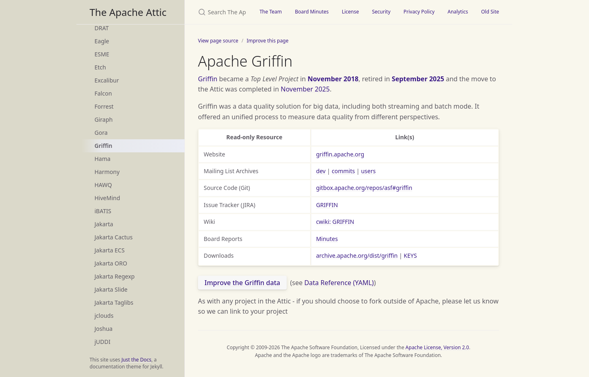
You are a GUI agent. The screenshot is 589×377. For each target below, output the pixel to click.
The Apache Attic (128, 12)
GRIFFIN (327, 205)
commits (343, 171)
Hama (102, 159)
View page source (218, 40)
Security (381, 11)
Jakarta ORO (110, 263)
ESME (101, 54)
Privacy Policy (419, 11)
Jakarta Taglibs (113, 302)
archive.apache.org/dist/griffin (357, 255)
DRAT (101, 28)
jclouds (103, 315)
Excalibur (106, 80)
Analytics (457, 11)
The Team (270, 11)
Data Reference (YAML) (339, 282)
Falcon (103, 93)
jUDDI (102, 342)
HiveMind (107, 198)
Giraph (103, 119)
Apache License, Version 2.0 (437, 347)
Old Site (490, 11)
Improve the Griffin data (242, 282)
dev (321, 171)
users (368, 171)
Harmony (106, 172)
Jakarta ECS (109, 250)
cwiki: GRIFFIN (335, 221)
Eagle (101, 41)
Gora (101, 132)
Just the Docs (136, 359)
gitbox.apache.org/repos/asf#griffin (364, 188)
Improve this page (267, 40)
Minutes (327, 239)
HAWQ (103, 185)
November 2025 (305, 89)
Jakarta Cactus (113, 237)
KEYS (410, 255)
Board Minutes (312, 11)
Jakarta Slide (111, 289)
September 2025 (418, 78)
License (350, 11)
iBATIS (102, 211)
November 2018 (333, 78)
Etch (100, 67)
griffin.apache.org (340, 154)
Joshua (103, 328)
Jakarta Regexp (114, 276)
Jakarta (103, 224)
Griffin (103, 145)
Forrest (104, 106)
